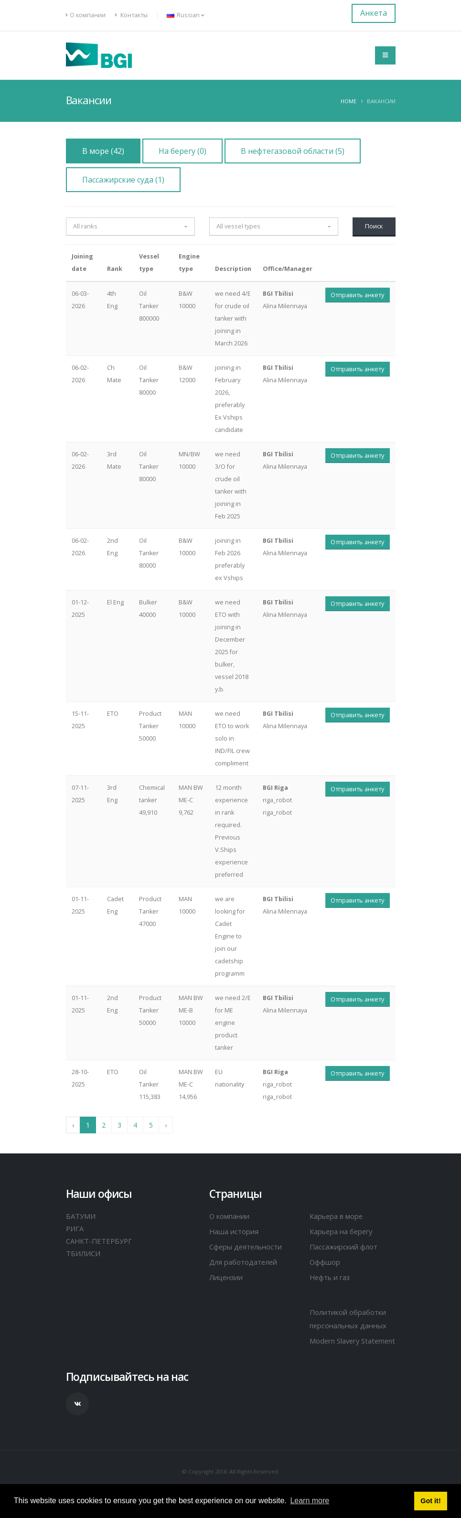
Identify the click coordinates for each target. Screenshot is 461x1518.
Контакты (131, 15)
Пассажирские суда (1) (123, 179)
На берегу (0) (182, 151)
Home (348, 101)
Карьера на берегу (344, 1231)
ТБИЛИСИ (84, 1253)
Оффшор (326, 1262)
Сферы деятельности (248, 1246)
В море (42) (103, 151)
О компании (86, 15)
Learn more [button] (309, 1500)
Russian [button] (185, 15)
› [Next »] (166, 1125)
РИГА (75, 1228)
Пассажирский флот (345, 1246)
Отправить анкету (357, 295)
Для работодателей (244, 1262)
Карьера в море (338, 1216)
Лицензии (228, 1277)
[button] (130, 226)
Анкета (373, 13)
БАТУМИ (81, 1216)
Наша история (235, 1231)
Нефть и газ (332, 1277)
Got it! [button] (430, 1501)
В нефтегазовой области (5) (292, 151)
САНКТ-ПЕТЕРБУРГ (100, 1241)
